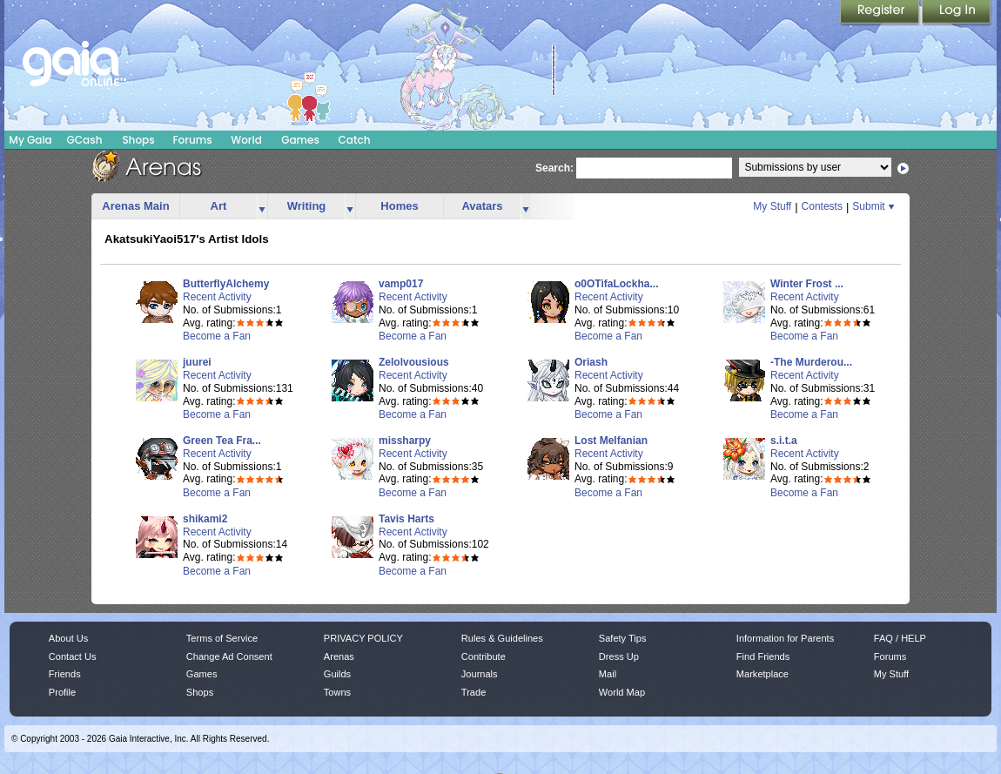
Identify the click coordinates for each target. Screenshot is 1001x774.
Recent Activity (217, 297)
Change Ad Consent (229, 656)
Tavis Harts (406, 519)
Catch (355, 139)
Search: (554, 168)
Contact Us (73, 656)
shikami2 (205, 519)
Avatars (481, 205)
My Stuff (772, 206)
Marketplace (762, 674)
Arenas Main (135, 205)
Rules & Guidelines (502, 638)
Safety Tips (623, 638)
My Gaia (30, 139)
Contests (822, 206)
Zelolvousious (414, 362)
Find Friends (762, 656)
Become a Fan (217, 336)
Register (881, 13)
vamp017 (401, 284)
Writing (306, 205)
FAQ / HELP (900, 638)
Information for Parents (785, 638)
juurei (197, 362)
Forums (192, 139)
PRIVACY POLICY (363, 638)
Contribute (483, 656)
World (246, 139)
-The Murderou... (811, 362)
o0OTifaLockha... (616, 284)
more (262, 206)
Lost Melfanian (611, 440)
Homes (399, 205)
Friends (65, 674)
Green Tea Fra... (222, 440)
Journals (479, 674)
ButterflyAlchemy (226, 284)
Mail (607, 674)
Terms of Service (222, 638)
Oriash (591, 362)
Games (300, 139)
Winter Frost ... (806, 284)
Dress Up (619, 656)
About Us (68, 638)
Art (219, 205)
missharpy (405, 440)
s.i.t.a (783, 440)
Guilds (337, 674)
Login (956, 13)
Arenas (339, 656)
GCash (85, 139)
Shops (138, 139)
